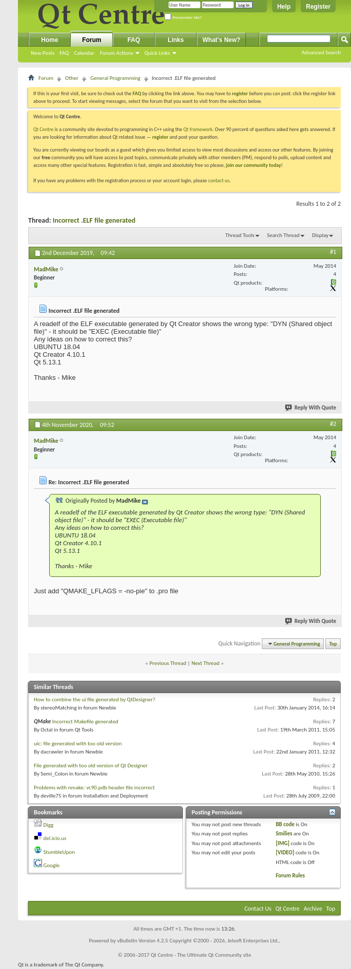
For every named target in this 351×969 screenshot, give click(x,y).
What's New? (221, 40)
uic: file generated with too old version (78, 743)
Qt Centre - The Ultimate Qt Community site (201, 955)
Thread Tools (240, 235)
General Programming (115, 78)
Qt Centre (43, 129)
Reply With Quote (311, 407)
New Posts (42, 53)
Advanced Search (321, 52)
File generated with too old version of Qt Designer (91, 765)
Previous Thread (168, 663)
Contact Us (258, 908)
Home (49, 40)
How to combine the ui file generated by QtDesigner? (94, 699)
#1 (333, 251)
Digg (49, 825)
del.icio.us (55, 838)
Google (52, 865)
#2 (333, 423)
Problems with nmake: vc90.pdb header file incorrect (94, 787)
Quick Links (157, 53)
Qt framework (198, 129)
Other (71, 78)
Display (320, 235)
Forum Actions (116, 53)
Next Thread (206, 663)
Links (175, 40)
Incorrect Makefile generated (85, 721)
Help (284, 6)
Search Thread (283, 235)
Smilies (284, 833)
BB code (285, 824)
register (160, 137)
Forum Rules (290, 875)
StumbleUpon (59, 852)
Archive (313, 908)
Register (318, 6)
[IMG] (283, 843)
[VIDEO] (285, 852)
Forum (91, 40)
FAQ (64, 53)
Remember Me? (183, 17)
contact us (219, 180)
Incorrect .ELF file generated (94, 220)
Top (333, 643)
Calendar (84, 53)
